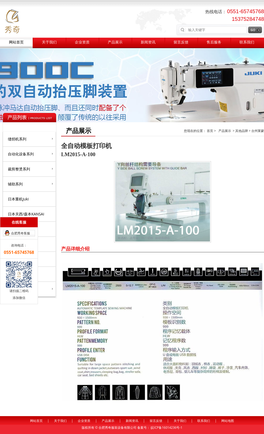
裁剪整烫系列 (30, 169)
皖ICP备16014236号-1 (166, 427)
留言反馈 (181, 42)
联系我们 (246, 42)
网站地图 (227, 420)
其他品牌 (241, 131)
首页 (210, 131)
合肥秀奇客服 (20, 233)
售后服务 (214, 42)
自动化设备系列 (30, 154)
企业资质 (82, 42)
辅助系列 (30, 184)
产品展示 (115, 42)
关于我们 (49, 42)
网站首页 (16, 42)
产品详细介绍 (75, 248)
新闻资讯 (148, 42)
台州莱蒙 (257, 131)
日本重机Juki (18, 198)
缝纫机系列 (30, 139)
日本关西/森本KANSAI (26, 213)
